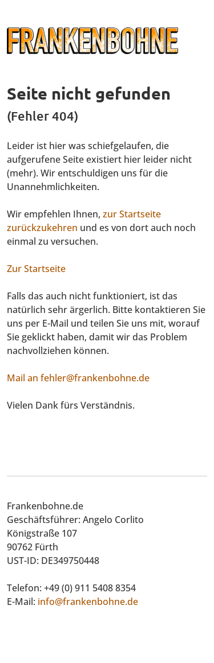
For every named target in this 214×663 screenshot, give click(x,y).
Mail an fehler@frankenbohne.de (78, 378)
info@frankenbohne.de (88, 601)
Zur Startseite (36, 268)
